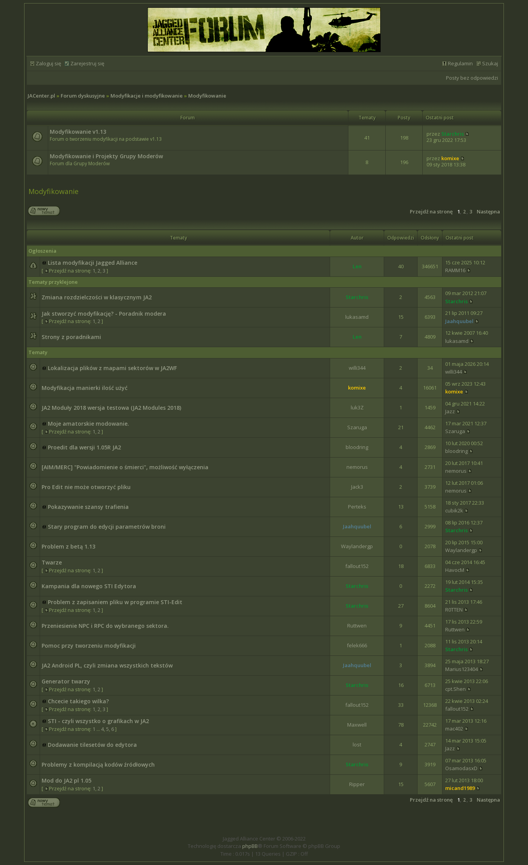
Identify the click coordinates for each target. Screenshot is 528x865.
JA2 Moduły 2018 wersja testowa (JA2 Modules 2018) (111, 407)
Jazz (450, 411)
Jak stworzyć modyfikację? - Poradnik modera (104, 313)
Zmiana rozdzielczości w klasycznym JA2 (97, 297)
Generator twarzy (66, 681)
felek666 (357, 645)
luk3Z (357, 407)
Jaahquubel (459, 321)
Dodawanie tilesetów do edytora (92, 744)
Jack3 (357, 486)
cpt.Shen (455, 688)
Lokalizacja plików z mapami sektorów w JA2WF (112, 368)
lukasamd (357, 316)
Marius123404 (461, 669)
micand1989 (460, 788)
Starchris (452, 133)
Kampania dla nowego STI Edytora (89, 586)
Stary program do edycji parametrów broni (107, 526)
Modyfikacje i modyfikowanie (146, 95)
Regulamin (460, 63)
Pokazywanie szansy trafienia (88, 506)
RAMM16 (455, 270)
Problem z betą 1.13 (68, 546)
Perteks (357, 506)
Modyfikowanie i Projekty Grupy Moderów (106, 156)
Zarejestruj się (87, 63)
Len (357, 266)
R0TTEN (454, 609)
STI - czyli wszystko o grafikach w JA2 (98, 721)
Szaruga (357, 427)
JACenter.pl (41, 95)
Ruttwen (357, 625)
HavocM (454, 569)
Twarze (52, 562)
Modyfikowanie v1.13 (78, 131)
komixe (450, 158)
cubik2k (454, 510)
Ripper (357, 784)
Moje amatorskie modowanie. (88, 423)
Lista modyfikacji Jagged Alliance (92, 262)
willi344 (357, 367)
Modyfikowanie (207, 95)
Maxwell (357, 724)
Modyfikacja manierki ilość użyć (85, 387)
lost (357, 744)
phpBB (250, 845)
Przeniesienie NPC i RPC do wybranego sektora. (105, 625)
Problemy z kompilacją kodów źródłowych (98, 764)
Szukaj (490, 63)
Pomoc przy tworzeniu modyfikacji (89, 645)
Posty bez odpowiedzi (472, 77)
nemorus (357, 466)
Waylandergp (357, 546)
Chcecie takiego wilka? (78, 701)
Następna (488, 211)
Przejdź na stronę (431, 211)
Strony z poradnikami (71, 337)
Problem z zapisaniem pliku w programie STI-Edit (115, 602)
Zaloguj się (48, 63)
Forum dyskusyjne (83, 95)
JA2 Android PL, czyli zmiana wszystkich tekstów (107, 665)
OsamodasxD (461, 768)
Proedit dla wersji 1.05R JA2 (84, 447)
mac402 (454, 728)
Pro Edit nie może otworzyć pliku (86, 487)
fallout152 (357, 566)
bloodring (357, 447)
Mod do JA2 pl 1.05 (66, 780)
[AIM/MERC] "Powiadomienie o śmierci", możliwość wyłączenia (125, 467)
